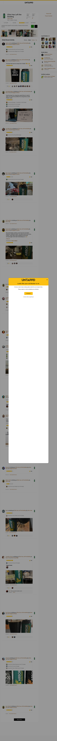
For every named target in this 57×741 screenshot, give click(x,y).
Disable (28, 293)
